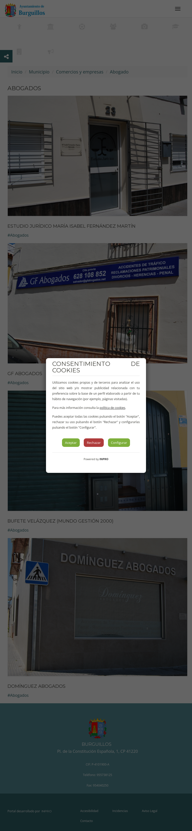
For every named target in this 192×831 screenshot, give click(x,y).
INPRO (104, 459)
